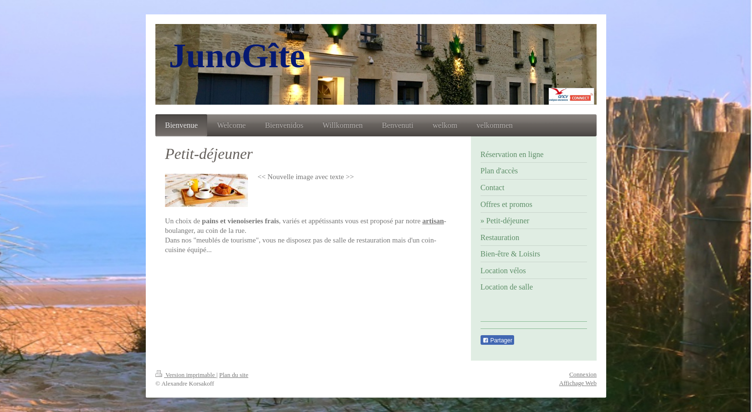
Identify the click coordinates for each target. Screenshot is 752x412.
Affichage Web (578, 383)
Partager (497, 340)
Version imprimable (185, 374)
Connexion (583, 374)
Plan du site (233, 374)
